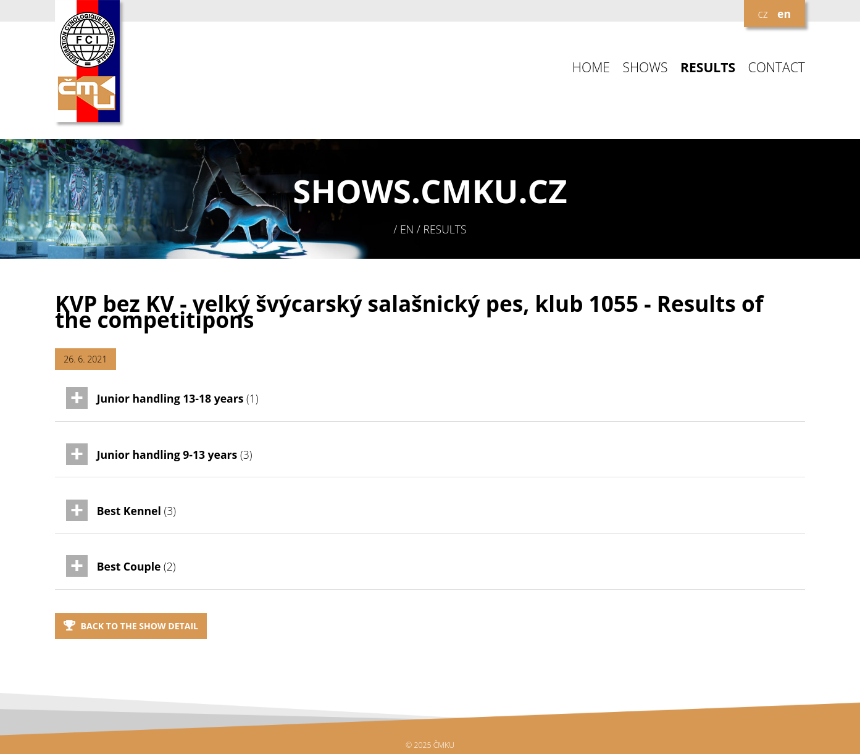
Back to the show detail (131, 626)
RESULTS (707, 67)
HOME (591, 67)
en (784, 13)
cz (762, 13)
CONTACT (776, 67)
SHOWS (644, 67)
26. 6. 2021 (85, 359)
